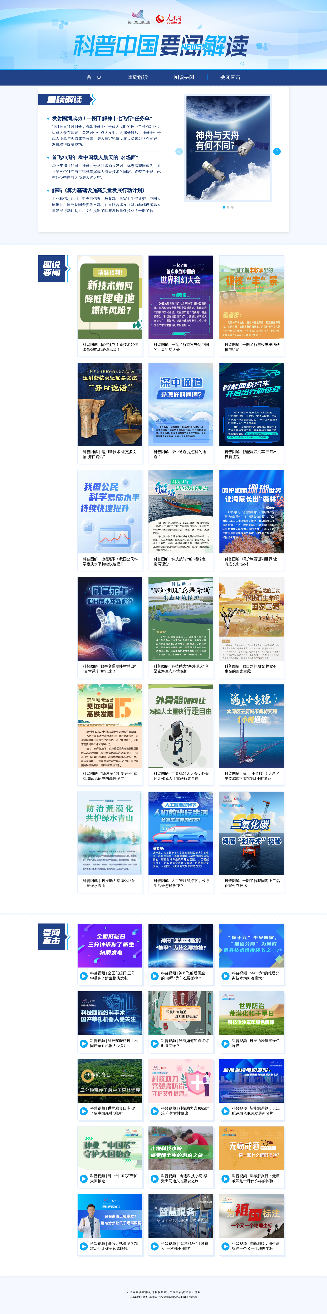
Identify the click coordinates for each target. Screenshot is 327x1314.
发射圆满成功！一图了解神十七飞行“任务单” (102, 118)
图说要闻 (184, 77)
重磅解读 (138, 77)
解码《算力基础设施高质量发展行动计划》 (99, 190)
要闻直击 (230, 77)
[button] (277, 151)
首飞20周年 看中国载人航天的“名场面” (95, 157)
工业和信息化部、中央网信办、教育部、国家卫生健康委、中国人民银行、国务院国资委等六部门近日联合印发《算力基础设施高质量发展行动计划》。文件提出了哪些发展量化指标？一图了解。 (106, 205)
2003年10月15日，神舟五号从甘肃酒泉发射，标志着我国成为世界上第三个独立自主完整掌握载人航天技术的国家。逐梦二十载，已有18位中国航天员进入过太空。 (106, 172)
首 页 (94, 77)
